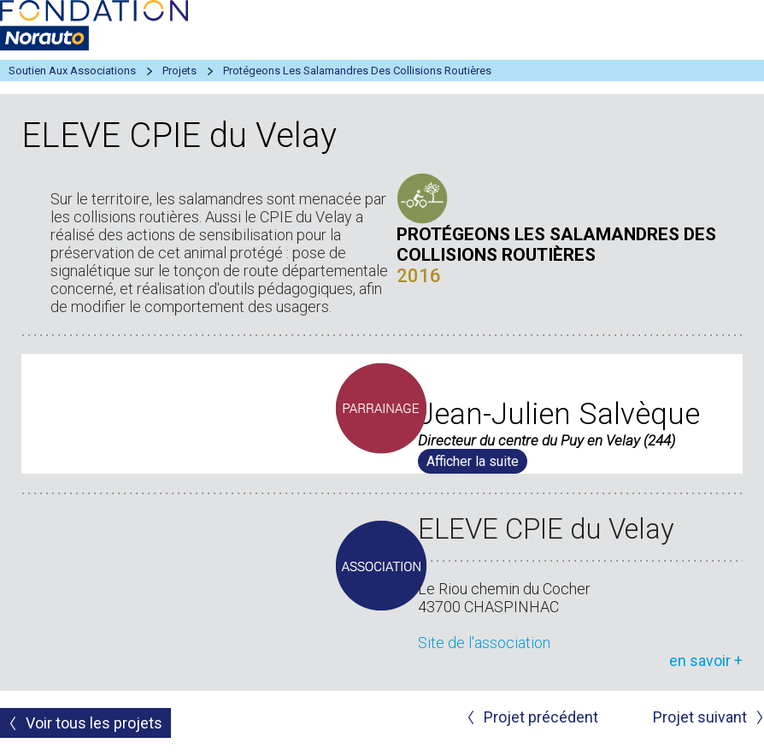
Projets (179, 70)
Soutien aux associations (72, 70)
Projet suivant (700, 717)
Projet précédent (541, 717)
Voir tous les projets (94, 723)
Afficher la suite (472, 461)
